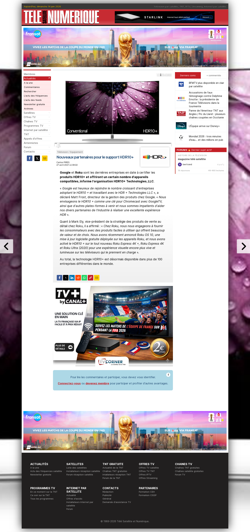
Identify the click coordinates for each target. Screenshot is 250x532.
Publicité (107, 495)
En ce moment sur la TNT (43, 491)
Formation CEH (147, 491)
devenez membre (97, 383)
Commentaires (32, 87)
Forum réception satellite (79, 474)
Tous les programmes (42, 498)
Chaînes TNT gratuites (115, 471)
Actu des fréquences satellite (46, 471)
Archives (28, 108)
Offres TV (30, 117)
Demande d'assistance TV (117, 502)
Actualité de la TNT (113, 467)
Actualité (71, 495)
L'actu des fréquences (36, 95)
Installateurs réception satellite (83, 471)
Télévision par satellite (166, 6)
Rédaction (108, 491)
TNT (181, 6)
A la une (28, 82)
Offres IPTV (145, 474)
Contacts (29, 151)
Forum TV (180, 474)
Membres (29, 74)
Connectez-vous (69, 383)
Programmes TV (33, 125)
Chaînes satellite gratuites (189, 471)
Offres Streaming (148, 478)
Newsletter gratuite (34, 104)
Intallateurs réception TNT (117, 474)
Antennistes (31, 143)
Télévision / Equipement (70, 152)
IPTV (187, 6)
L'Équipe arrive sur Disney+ (204, 126)
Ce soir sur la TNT (40, 495)
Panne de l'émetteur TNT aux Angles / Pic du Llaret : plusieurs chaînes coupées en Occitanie (207, 114)
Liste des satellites (76, 467)
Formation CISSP (148, 495)
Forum (27, 147)
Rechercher (30, 91)
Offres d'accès (74, 498)
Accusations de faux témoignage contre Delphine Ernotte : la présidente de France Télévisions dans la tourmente (205, 99)
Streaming (197, 6)
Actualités (30, 78)
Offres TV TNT (147, 471)
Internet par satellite (215, 6)
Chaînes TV (30, 121)
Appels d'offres (33, 138)
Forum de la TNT (111, 478)
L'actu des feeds (33, 100)
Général (107, 498)
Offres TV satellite (149, 467)
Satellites (29, 112)
